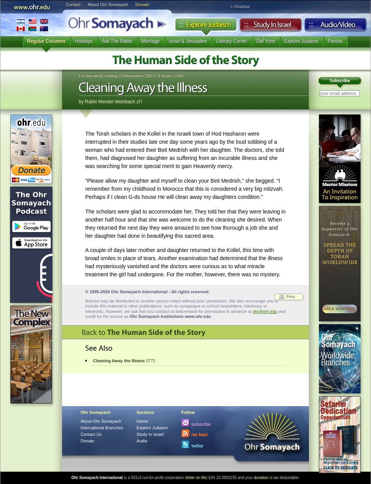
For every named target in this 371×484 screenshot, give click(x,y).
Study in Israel (270, 26)
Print (290, 296)
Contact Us (91, 434)
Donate (142, 4)
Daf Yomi (265, 41)
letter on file (196, 478)
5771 (124, 360)
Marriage (151, 41)
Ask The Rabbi (117, 41)
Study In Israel (150, 434)
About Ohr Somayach (108, 4)
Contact (73, 4)
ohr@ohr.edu (265, 311)
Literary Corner (231, 41)
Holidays (84, 41)
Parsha (335, 41)
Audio (335, 26)
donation (261, 478)
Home (142, 421)
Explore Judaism (205, 26)
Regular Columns (46, 41)
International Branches (32, 25)
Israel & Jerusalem (188, 41)
